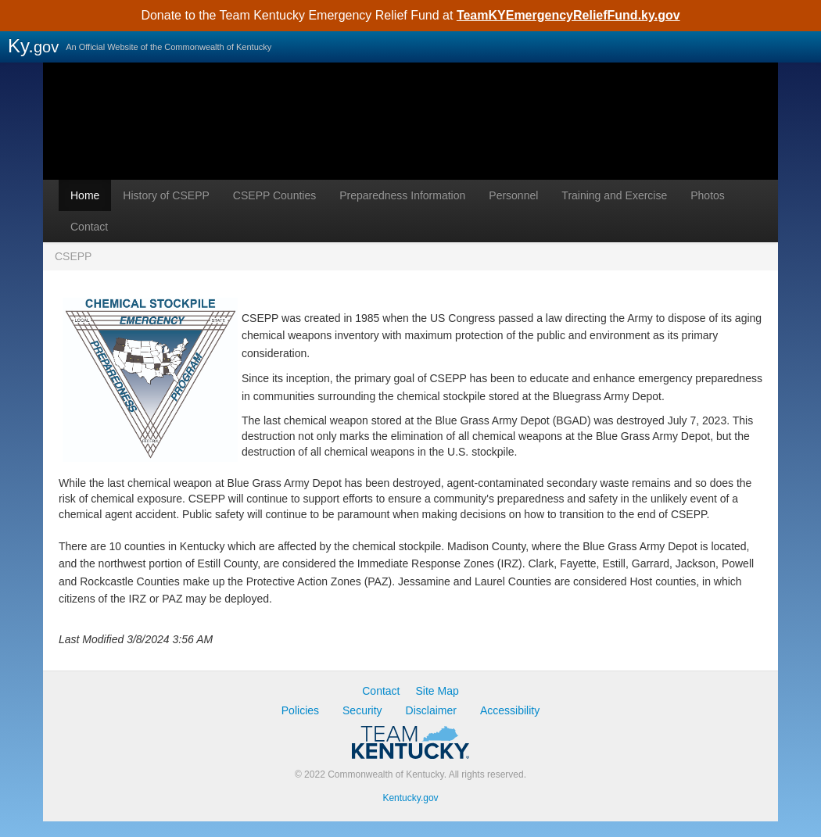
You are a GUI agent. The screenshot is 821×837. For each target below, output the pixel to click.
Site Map (437, 691)
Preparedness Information (402, 195)
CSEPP (410, 145)
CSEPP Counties (274, 195)
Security (362, 710)
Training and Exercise (614, 195)
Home (84, 195)
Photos (707, 195)
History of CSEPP (166, 195)
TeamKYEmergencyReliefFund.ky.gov (568, 15)
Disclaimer (431, 710)
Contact (89, 226)
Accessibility (510, 710)
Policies (300, 710)
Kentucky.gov (410, 797)
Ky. (33, 45)
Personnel (513, 195)
